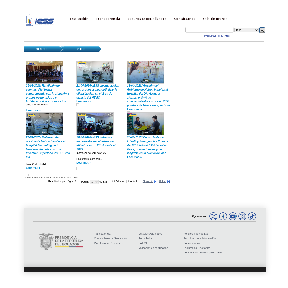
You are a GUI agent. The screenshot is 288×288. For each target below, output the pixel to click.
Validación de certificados (153, 247)
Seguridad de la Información (200, 238)
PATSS (143, 243)
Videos (81, 49)
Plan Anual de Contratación (109, 243)
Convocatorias (192, 243)
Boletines (41, 49)
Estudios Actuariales (150, 233)
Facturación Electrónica (197, 247)
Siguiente (148, 181)
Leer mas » (33, 110)
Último (162, 181)
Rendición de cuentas (196, 233)
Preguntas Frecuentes (217, 35)
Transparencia (102, 233)
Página (85, 181)
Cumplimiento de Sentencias (110, 238)
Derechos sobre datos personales (203, 252)
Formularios (145, 238)
